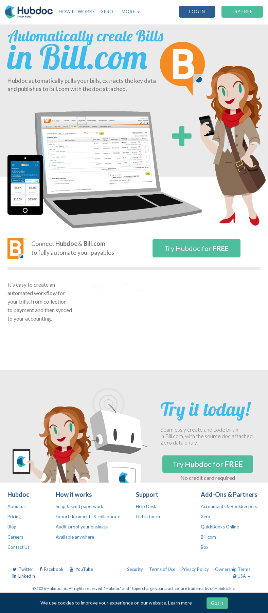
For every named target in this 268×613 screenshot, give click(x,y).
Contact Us (18, 547)
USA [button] (241, 576)
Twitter (23, 569)
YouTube (81, 569)
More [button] (131, 11)
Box (205, 547)
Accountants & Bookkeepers (229, 506)
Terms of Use (162, 569)
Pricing (14, 516)
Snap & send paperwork (79, 506)
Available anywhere (75, 537)
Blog (11, 526)
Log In (197, 11)
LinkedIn (24, 576)
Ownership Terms (232, 569)
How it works (77, 11)
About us (16, 506)
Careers (15, 537)
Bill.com (208, 537)
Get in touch (148, 516)
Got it (217, 603)
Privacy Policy (195, 569)
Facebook (51, 569)
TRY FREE (242, 11)
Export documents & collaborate (88, 516)
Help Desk (146, 506)
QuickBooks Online (220, 526)
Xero (107, 11)
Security (135, 569)
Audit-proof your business (82, 526)
